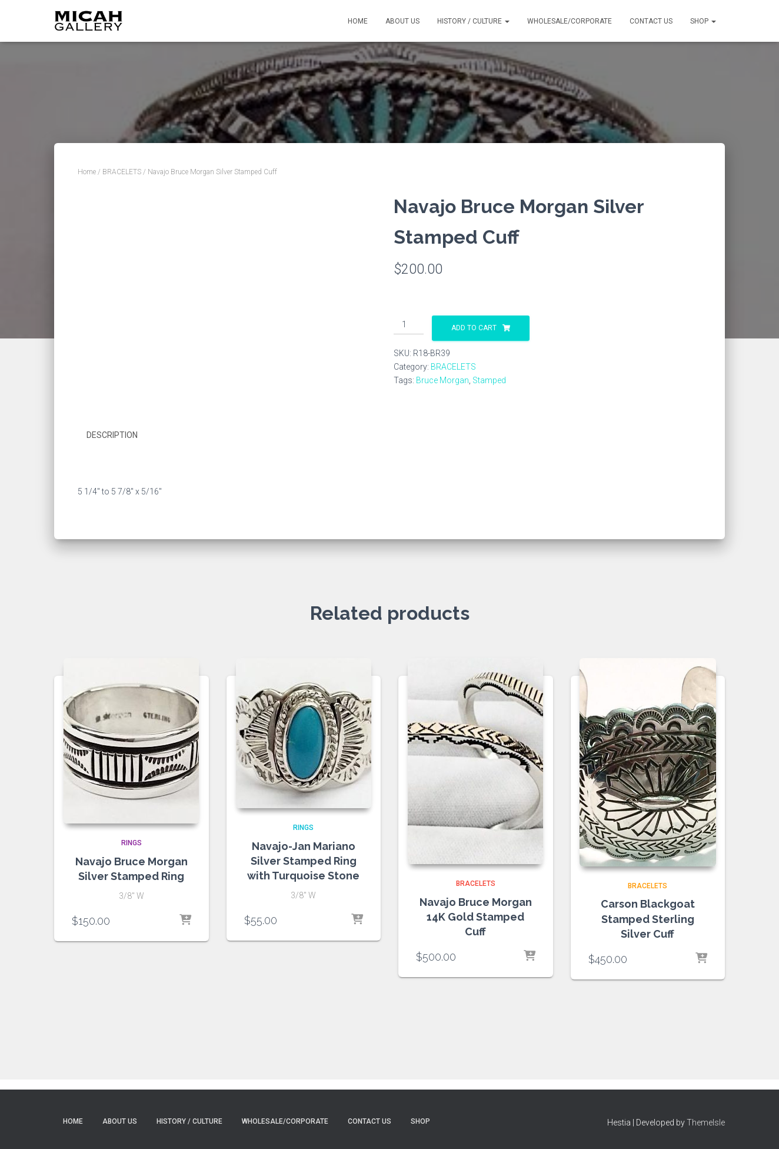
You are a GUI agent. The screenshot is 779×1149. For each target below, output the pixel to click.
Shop (703, 21)
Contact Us (651, 21)
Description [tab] (112, 435)
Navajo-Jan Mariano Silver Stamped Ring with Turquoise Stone (303, 861)
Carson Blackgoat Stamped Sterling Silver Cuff (648, 918)
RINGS (131, 843)
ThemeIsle (706, 1122)
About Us (402, 21)
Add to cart (474, 328)
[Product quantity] (409, 325)
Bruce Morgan (442, 380)
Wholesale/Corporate (569, 21)
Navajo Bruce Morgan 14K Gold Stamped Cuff (476, 917)
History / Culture (473, 21)
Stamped (489, 380)
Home (358, 21)
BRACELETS (121, 172)
